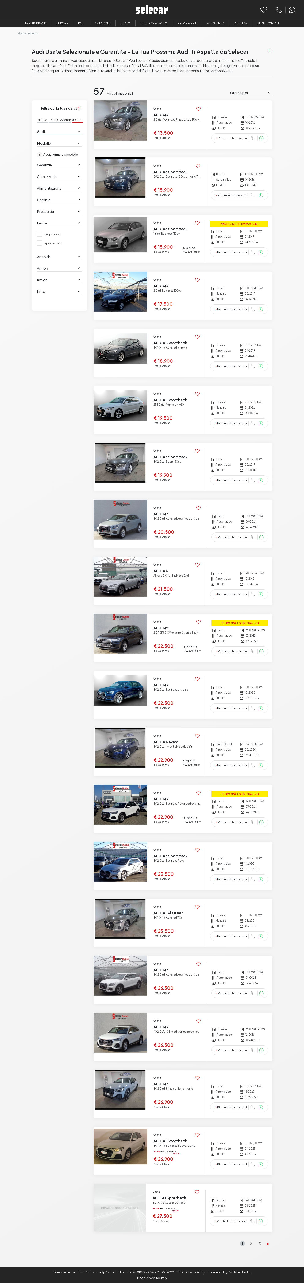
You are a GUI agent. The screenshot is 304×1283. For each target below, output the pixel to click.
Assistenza (215, 23)
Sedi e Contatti (268, 23)
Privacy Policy (195, 1272)
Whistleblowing (240, 1272)
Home (22, 33)
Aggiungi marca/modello (57, 154)
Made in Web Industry (152, 1278)
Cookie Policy (217, 1272)
